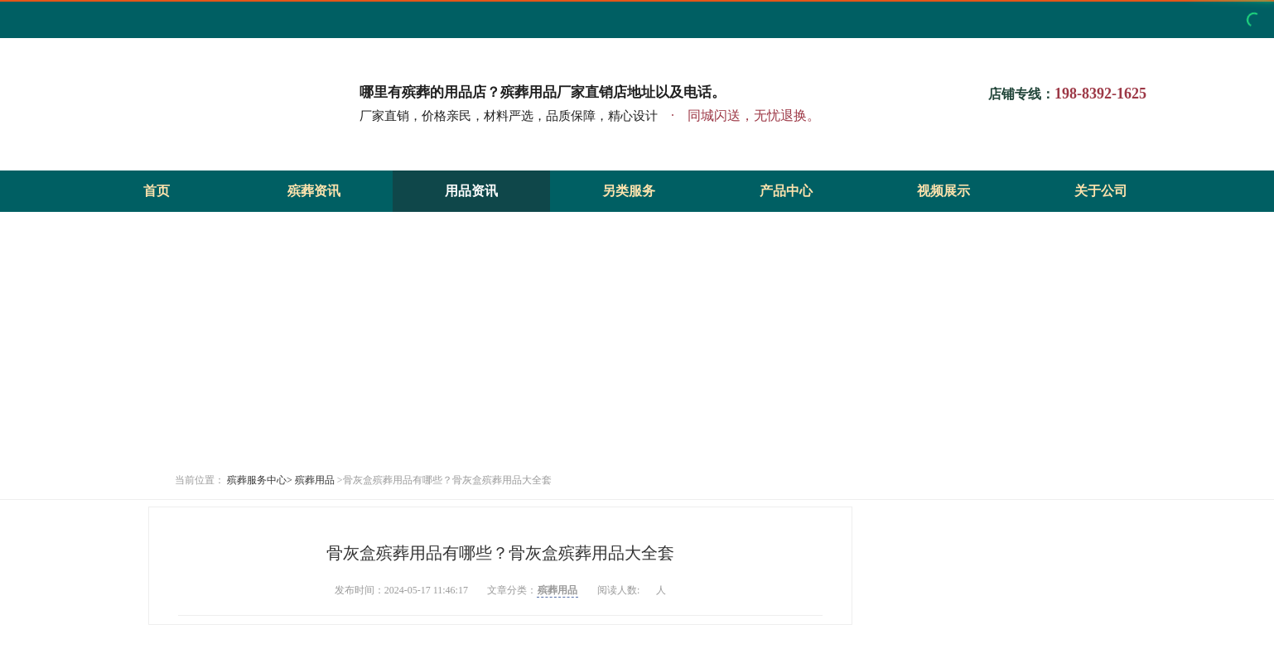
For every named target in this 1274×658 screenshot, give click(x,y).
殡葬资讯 (313, 191)
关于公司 (1100, 191)
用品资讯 (471, 191)
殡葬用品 (315, 480)
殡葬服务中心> (259, 480)
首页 (156, 191)
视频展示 (943, 191)
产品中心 (786, 191)
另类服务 (628, 191)
